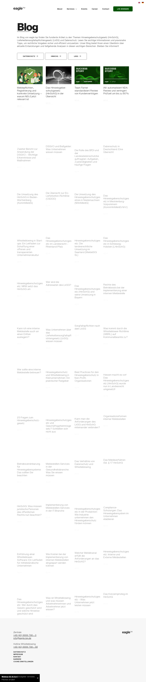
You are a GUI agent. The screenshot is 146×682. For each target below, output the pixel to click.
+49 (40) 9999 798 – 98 (25, 646)
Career (95, 9)
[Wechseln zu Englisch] (139, 2)
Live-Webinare (123, 9)
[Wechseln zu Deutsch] (143, 2)
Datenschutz (30, 56)
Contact (105, 9)
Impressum (18, 654)
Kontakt (17, 657)
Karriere (17, 659)
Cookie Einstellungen (23, 661)
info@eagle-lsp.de (22, 638)
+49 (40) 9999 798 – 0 (24, 635)
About (59, 9)
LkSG (77, 56)
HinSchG (56, 56)
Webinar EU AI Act (9, 676)
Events (84, 9)
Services (72, 9)
